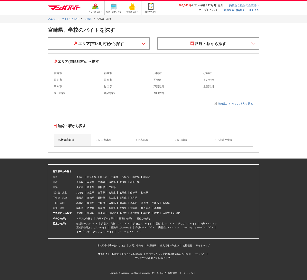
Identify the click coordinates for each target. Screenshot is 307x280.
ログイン (253, 10)
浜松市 (122, 213)
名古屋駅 (135, 213)
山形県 (133, 192)
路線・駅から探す (208, 44)
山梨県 (79, 197)
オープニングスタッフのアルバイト (95, 231)
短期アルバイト (209, 223)
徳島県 (133, 202)
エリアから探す (84, 218)
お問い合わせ (136, 245)
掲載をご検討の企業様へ (244, 5)
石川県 (122, 197)
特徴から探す (144, 218)
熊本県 (112, 208)
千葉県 (114, 177)
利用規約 (151, 245)
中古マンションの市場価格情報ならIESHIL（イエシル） (175, 254)
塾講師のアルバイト (87, 223)
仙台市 (166, 213)
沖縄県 (157, 208)
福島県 (144, 192)
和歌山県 (135, 182)
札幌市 (176, 213)
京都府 (101, 182)
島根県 (90, 202)
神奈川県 (92, 177)
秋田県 (122, 192)
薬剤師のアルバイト (168, 227)
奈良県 (122, 182)
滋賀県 (112, 182)
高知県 (166, 202)
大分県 (122, 208)
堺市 (156, 213)
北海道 (79, 192)
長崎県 (101, 208)
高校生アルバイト (142, 223)
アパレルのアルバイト (129, 231)
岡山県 (101, 202)
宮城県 (112, 192)
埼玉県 (103, 177)
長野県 (101, 197)
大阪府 (79, 182)
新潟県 (90, 197)
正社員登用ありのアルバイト (91, 227)
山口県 (122, 202)
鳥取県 (79, 202)
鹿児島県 (145, 208)
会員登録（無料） (234, 10)
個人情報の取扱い (169, 245)
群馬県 (146, 177)
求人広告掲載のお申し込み (111, 245)
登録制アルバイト (165, 223)
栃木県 (136, 177)
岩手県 (101, 192)
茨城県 (125, 177)
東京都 (79, 177)
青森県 (90, 192)
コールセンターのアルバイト (198, 227)
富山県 (112, 197)
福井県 (133, 197)
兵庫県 (90, 182)
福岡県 (79, 208)
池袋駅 (101, 213)
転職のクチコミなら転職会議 (127, 254)
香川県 (144, 202)
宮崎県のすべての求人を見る (235, 103)
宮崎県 (133, 208)
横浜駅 (112, 213)
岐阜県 (90, 187)
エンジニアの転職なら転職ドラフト (153, 258)
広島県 (112, 202)
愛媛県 (155, 202)
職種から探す (126, 218)
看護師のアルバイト (121, 227)
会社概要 (187, 245)
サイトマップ (203, 245)
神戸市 (146, 213)
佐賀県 (90, 208)
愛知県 (79, 187)
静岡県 (101, 187)
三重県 (112, 187)
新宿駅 (90, 213)
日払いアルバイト (187, 223)
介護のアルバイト (144, 227)
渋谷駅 (79, 213)
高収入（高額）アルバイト (115, 223)
